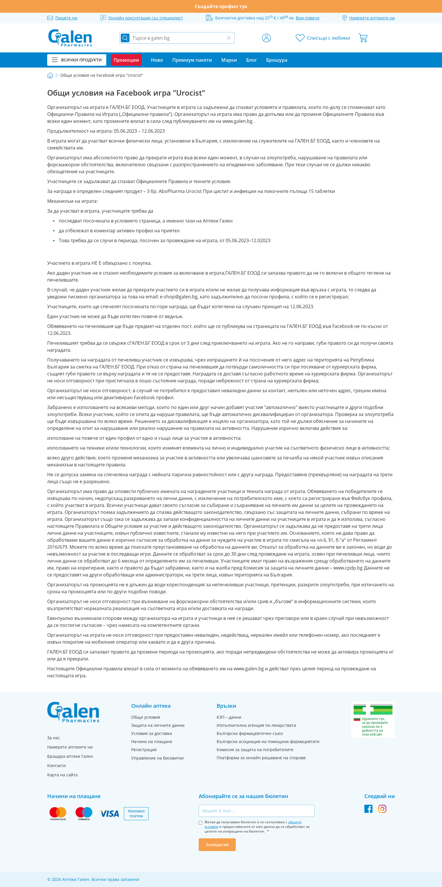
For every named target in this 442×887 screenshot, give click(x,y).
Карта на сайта (62, 775)
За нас (53, 737)
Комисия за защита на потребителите (255, 749)
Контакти (56, 765)
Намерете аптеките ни (70, 747)
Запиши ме (217, 844)
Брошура (276, 60)
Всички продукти (77, 60)
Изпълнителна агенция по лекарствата (256, 725)
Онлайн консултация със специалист (145, 18)
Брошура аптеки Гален (70, 756)
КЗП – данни (229, 717)
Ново (157, 60)
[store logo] (70, 38)
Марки (229, 60)
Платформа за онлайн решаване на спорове (261, 757)
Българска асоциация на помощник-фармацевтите (268, 741)
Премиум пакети (192, 60)
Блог (251, 60)
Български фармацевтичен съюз (250, 733)
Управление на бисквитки (157, 758)
